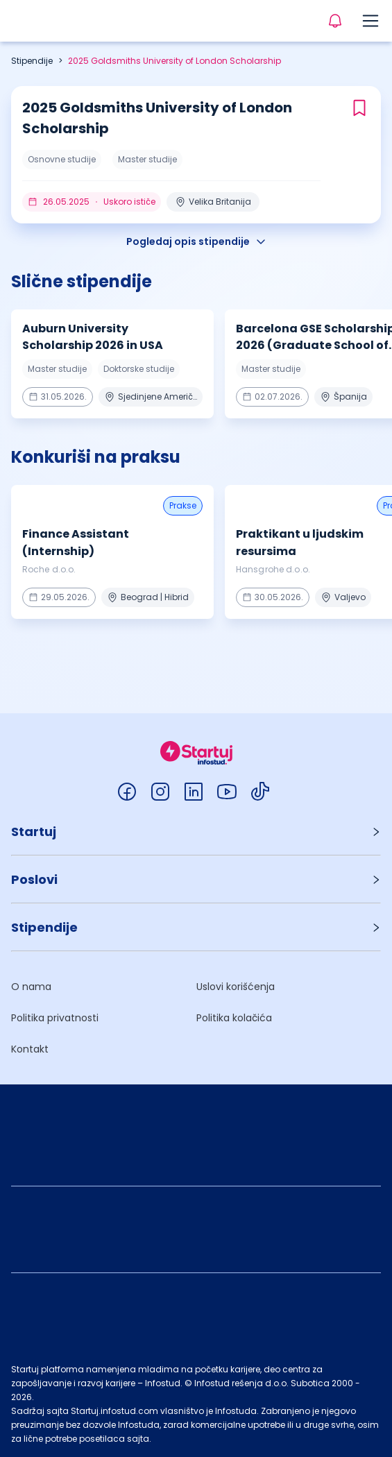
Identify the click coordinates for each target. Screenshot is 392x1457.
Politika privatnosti (55, 1018)
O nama (31, 987)
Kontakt (30, 1049)
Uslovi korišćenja (235, 987)
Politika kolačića (234, 1018)
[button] (196, 831)
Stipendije (32, 61)
